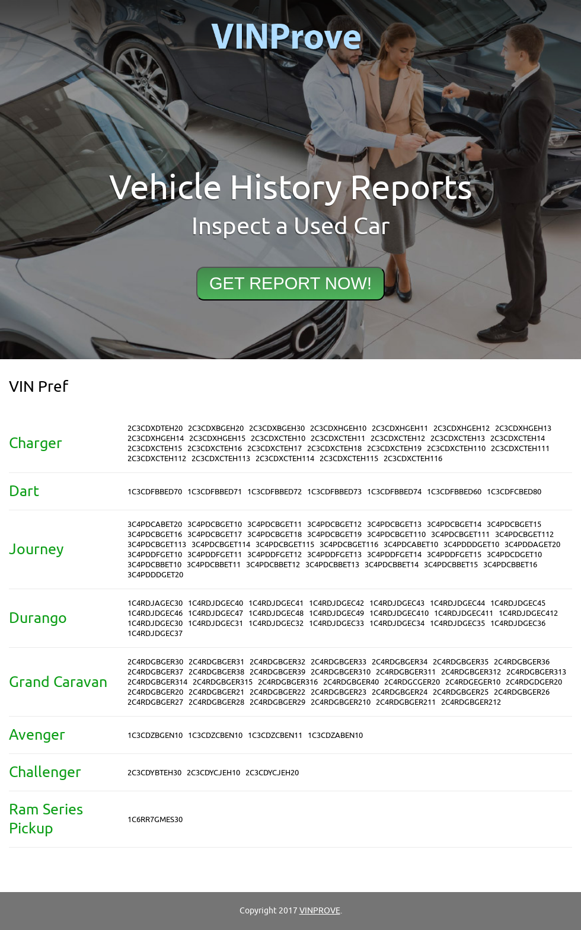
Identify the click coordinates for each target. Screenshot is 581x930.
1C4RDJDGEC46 (155, 613)
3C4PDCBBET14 (392, 565)
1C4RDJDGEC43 (396, 603)
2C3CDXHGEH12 (461, 428)
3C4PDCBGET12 (334, 524)
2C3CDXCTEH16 (214, 448)
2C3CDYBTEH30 (154, 773)
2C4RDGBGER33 (338, 662)
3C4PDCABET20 (154, 524)
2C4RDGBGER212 (471, 702)
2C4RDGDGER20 (534, 682)
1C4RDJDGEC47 (215, 613)
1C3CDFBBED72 (274, 492)
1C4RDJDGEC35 (457, 623)
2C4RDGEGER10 (472, 682)
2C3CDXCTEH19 (394, 448)
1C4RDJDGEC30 (155, 623)
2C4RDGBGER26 (522, 692)
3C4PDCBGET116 (349, 544)
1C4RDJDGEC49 (336, 613)
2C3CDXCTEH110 (456, 448)
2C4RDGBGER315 (223, 682)
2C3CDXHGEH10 (338, 428)
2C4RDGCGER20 (412, 682)
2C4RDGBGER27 (155, 702)
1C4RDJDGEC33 (336, 623)
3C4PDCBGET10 (214, 524)
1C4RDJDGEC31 (215, 623)
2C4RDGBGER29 (277, 702)
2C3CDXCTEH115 (349, 458)
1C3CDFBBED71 (214, 492)
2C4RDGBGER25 (461, 692)
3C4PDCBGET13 (394, 524)
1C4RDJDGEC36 (517, 623)
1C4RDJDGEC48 (276, 613)
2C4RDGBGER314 (157, 682)
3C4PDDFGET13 (334, 554)
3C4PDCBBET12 (273, 565)
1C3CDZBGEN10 (155, 735)
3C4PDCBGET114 (220, 544)
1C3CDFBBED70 (154, 492)
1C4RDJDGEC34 (396, 623)
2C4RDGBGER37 (155, 672)
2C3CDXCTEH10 (278, 438)
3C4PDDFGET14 (394, 554)
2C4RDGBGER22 (277, 692)
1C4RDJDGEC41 (276, 603)
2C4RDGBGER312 (471, 672)
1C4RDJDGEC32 (276, 623)
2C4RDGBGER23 (338, 692)
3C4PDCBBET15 (451, 565)
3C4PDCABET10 (411, 544)
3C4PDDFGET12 (274, 554)
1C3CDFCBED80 (514, 492)
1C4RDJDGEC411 (463, 613)
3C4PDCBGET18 (274, 534)
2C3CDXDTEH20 (155, 428)
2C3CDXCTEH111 (520, 448)
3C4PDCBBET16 (510, 565)
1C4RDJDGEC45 (517, 603)
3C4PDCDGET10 (514, 554)
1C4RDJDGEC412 (528, 613)
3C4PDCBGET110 (396, 534)
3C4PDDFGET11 (214, 554)
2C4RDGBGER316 (288, 682)
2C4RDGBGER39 (277, 672)
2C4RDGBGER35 (461, 662)
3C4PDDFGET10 (154, 554)
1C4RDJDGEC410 (399, 613)
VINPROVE (319, 911)
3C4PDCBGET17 (214, 534)
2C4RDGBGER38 (216, 672)
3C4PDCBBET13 (332, 565)
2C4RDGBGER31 (216, 662)
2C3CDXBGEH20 (216, 428)
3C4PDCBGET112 (524, 534)
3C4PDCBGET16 (154, 534)
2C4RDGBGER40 (351, 682)
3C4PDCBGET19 (334, 534)
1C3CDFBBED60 (454, 492)
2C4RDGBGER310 (341, 672)
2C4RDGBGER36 (522, 662)
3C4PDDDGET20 (155, 575)
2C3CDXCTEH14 (517, 438)
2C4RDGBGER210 (341, 702)
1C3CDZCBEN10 (215, 735)
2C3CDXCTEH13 (457, 438)
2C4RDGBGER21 (216, 692)
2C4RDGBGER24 (399, 692)
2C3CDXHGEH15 (217, 438)
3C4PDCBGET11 (274, 524)
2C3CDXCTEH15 (154, 448)
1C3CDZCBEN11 (275, 735)
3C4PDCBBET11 (214, 565)
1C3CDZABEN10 (335, 735)
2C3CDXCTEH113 (220, 458)
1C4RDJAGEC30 (155, 603)
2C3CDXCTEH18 (334, 448)
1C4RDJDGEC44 (457, 603)
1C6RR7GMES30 (155, 819)
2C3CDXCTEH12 (398, 438)
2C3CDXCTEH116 (413, 458)
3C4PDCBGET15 (514, 524)
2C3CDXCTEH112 (156, 458)
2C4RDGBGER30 (155, 662)
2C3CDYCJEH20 (272, 773)
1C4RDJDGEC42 (336, 603)
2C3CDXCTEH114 (285, 458)
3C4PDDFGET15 (454, 554)
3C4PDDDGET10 (471, 544)
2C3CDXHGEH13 (523, 428)
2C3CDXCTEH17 (274, 448)
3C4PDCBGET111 (460, 534)
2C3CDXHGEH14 (155, 438)
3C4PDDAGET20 (532, 544)
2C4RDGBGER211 (406, 702)
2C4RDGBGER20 (155, 692)
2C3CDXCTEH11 (338, 438)
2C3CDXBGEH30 (277, 428)
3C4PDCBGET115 (285, 544)
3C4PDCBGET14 (454, 524)
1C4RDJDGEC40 (215, 603)
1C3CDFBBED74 (394, 492)
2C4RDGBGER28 (216, 702)
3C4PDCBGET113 (156, 544)
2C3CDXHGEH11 (400, 428)
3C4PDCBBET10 (154, 565)
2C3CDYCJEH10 (213, 773)
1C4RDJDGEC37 (155, 633)
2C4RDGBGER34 (399, 662)
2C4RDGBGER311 (406, 672)
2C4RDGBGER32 (277, 662)
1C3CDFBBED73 (334, 492)
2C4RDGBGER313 (536, 672)
